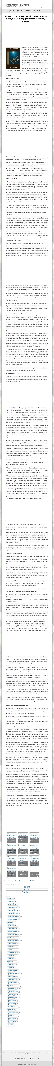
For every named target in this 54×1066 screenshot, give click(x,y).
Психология (11, 901)
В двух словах (22, 12)
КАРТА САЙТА (33, 1064)
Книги (27, 887)
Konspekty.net (21, 1064)
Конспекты (11, 10)
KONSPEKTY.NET (18, 5)
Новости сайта (10, 1025)
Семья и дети (11, 921)
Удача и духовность (12, 914)
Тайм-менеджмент (12, 903)
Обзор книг (11, 12)
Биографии (37, 10)
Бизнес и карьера (12, 904)
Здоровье (10, 909)
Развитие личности (12, 919)
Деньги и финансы (12, 906)
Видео (20, 10)
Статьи (28, 10)
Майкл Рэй (32, 880)
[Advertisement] (27, 35)
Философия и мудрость (13, 916)
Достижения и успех (22, 880)
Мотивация (10, 900)
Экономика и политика (13, 918)
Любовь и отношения (13, 910)
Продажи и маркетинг (13, 913)
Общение (10, 912)
